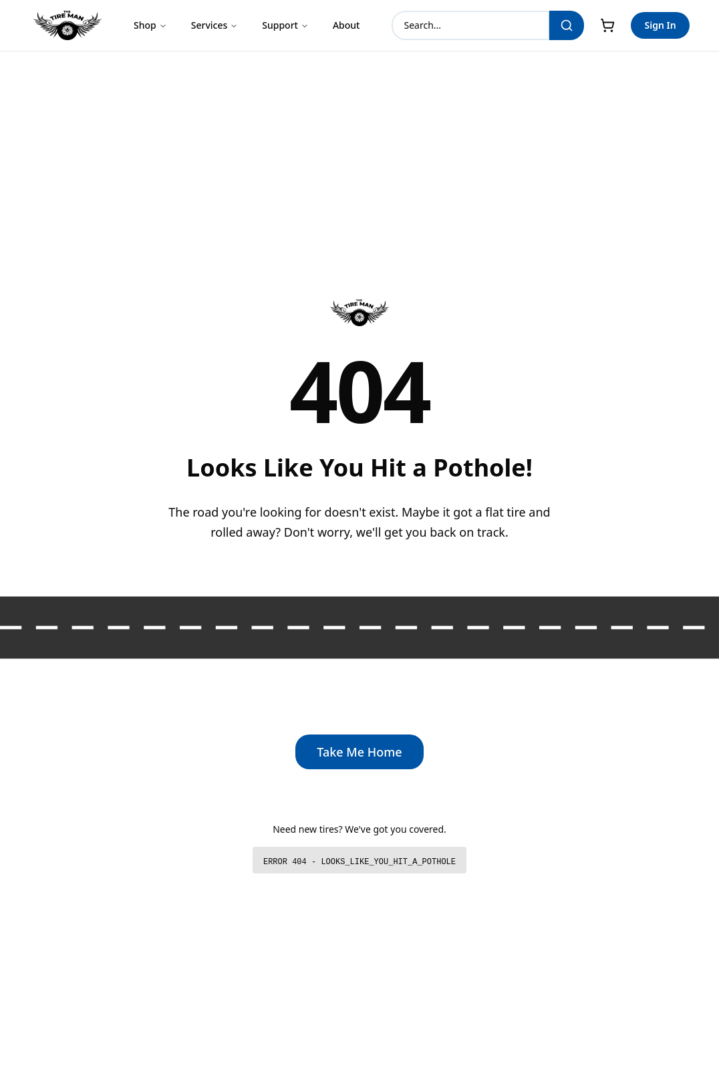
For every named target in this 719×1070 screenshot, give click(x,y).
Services (215, 25)
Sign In (660, 25)
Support (285, 25)
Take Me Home (359, 752)
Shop (150, 25)
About (346, 25)
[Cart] (607, 25)
